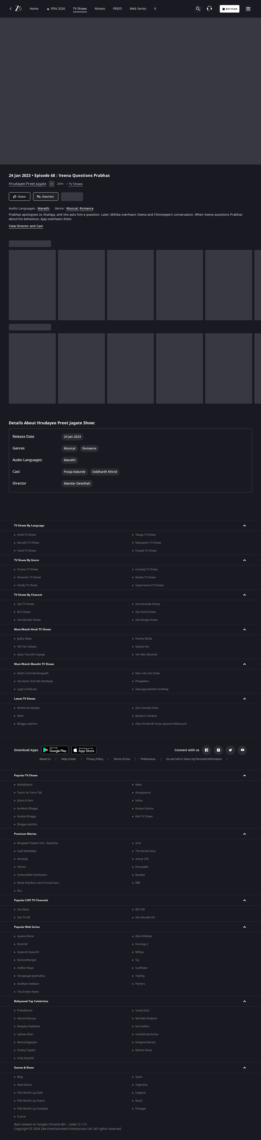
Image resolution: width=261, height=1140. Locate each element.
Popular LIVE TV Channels (31, 900)
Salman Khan (25, 1034)
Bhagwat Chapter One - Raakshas (37, 843)
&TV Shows (24, 612)
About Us (45, 759)
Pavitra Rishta (143, 639)
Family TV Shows (27, 585)
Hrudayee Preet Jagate (27, 184)
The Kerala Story (145, 851)
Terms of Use (122, 759)
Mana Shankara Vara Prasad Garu (38, 883)
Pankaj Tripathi (26, 1050)
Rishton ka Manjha (28, 708)
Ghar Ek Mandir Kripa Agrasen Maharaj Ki (160, 724)
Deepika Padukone (28, 1026)
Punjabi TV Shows (146, 551)
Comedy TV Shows (146, 569)
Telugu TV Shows (145, 535)
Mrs (19, 891)
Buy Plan (229, 9)
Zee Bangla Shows (146, 620)
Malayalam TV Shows (148, 543)
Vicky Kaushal (25, 1058)
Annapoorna (143, 793)
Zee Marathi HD (145, 917)
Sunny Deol (142, 1011)
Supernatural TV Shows (149, 585)
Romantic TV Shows (29, 577)
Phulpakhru (142, 681)
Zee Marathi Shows (29, 620)
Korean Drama (144, 809)
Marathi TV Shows (28, 543)
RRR (137, 883)
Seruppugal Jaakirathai (31, 976)
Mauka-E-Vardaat (146, 716)
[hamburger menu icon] (248, 8)
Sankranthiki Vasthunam (32, 875)
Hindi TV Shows (26, 535)
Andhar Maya (25, 968)
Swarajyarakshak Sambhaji (151, 689)
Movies (100, 8)
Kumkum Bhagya (27, 809)
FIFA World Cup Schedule (32, 1109)
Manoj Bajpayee (27, 1042)
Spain (138, 1077)
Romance (86, 208)
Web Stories (24, 1085)
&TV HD (140, 910)
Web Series (138, 8)
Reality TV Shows (145, 577)
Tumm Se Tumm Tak (29, 793)
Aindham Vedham (28, 984)
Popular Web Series (27, 927)
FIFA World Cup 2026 (30, 1093)
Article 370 (142, 859)
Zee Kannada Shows (147, 604)
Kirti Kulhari (142, 1026)
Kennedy (22, 859)
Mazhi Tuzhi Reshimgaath (32, 673)
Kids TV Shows (144, 816)
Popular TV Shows (25, 775)
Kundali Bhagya (26, 816)
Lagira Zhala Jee (27, 689)
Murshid (22, 944)
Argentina (141, 1085)
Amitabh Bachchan (146, 1034)
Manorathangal (26, 960)
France (21, 1117)
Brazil (138, 1101)
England (140, 1093)
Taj (137, 960)
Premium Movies (25, 834)
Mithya (139, 952)
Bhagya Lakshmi (27, 724)
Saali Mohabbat (26, 851)
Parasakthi (141, 867)
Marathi (43, 208)
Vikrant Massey (26, 1018)
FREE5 (117, 8)
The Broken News (28, 992)
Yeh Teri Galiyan (27, 647)
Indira (139, 801)
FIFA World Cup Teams (31, 1101)
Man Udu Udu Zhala (147, 673)
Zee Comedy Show (146, 708)
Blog (20, 1077)
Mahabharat (24, 785)
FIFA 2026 (55, 9)
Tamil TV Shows (26, 551)
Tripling (139, 976)
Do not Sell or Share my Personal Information (194, 759)
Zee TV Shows (25, 604)
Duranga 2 (141, 944)
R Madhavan (24, 1011)
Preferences (148, 759)
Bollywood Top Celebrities (31, 1001)
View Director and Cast (26, 226)
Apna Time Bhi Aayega (31, 655)
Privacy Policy (95, 759)
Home (34, 8)
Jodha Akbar (24, 639)
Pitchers (140, 984)
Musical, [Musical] (72, 208)
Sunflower (141, 968)
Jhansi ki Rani (25, 801)
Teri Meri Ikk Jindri (146, 655)
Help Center (68, 759)
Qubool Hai (142, 647)
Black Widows (143, 936)
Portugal (140, 1109)
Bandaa (140, 875)
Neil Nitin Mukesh (146, 1018)
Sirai (138, 843)
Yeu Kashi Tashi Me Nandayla (35, 681)
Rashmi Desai (143, 1050)
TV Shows (80, 8)
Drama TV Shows (27, 569)
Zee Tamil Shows (145, 612)
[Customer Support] (209, 9)
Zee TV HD (23, 917)
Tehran (21, 867)
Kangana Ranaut (145, 1042)
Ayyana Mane (25, 936)
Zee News (23, 910)
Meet (20, 716)
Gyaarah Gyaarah (28, 952)
